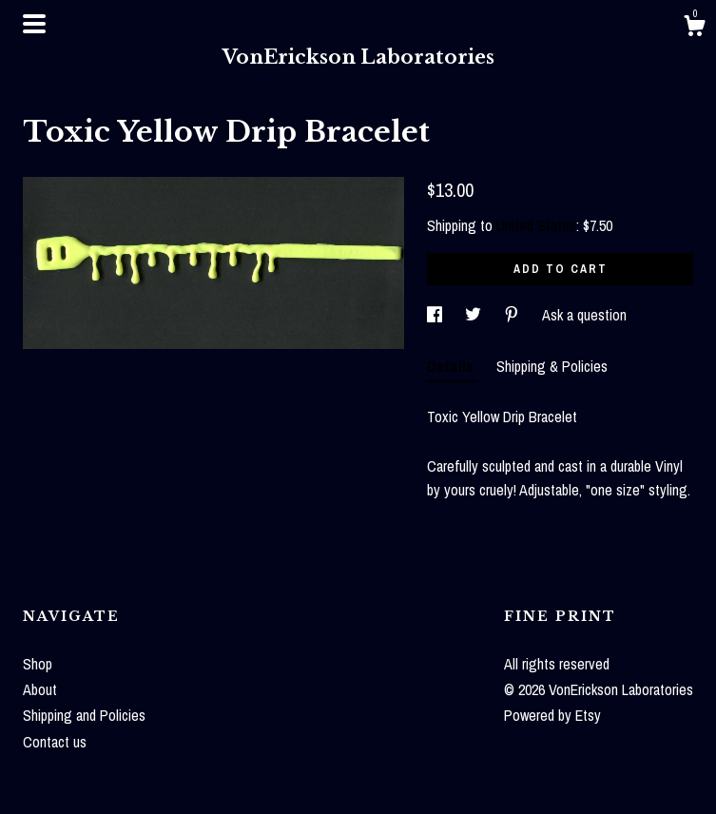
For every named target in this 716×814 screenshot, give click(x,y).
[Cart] (694, 28)
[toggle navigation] (34, 23)
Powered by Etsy (552, 715)
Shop (37, 663)
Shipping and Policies (84, 715)
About (40, 689)
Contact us (55, 741)
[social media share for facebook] (436, 314)
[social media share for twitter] (475, 314)
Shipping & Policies (552, 366)
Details (452, 366)
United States (536, 225)
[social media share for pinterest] (513, 314)
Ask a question (584, 314)
